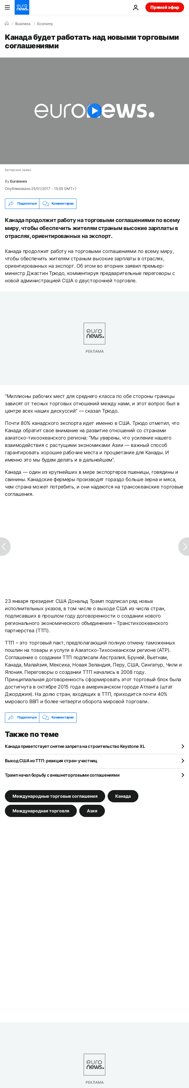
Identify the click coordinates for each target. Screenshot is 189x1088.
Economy (45, 24)
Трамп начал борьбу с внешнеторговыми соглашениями (62, 775)
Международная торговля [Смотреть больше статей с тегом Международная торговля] (40, 810)
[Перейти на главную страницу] (22, 7)
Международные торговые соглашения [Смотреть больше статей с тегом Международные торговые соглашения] (55, 795)
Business (22, 24)
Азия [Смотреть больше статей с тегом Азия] (92, 810)
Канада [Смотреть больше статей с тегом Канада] (123, 795)
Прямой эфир (164, 7)
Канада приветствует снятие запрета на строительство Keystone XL (75, 746)
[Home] (7, 23)
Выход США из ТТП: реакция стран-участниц (51, 760)
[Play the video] (94, 111)
